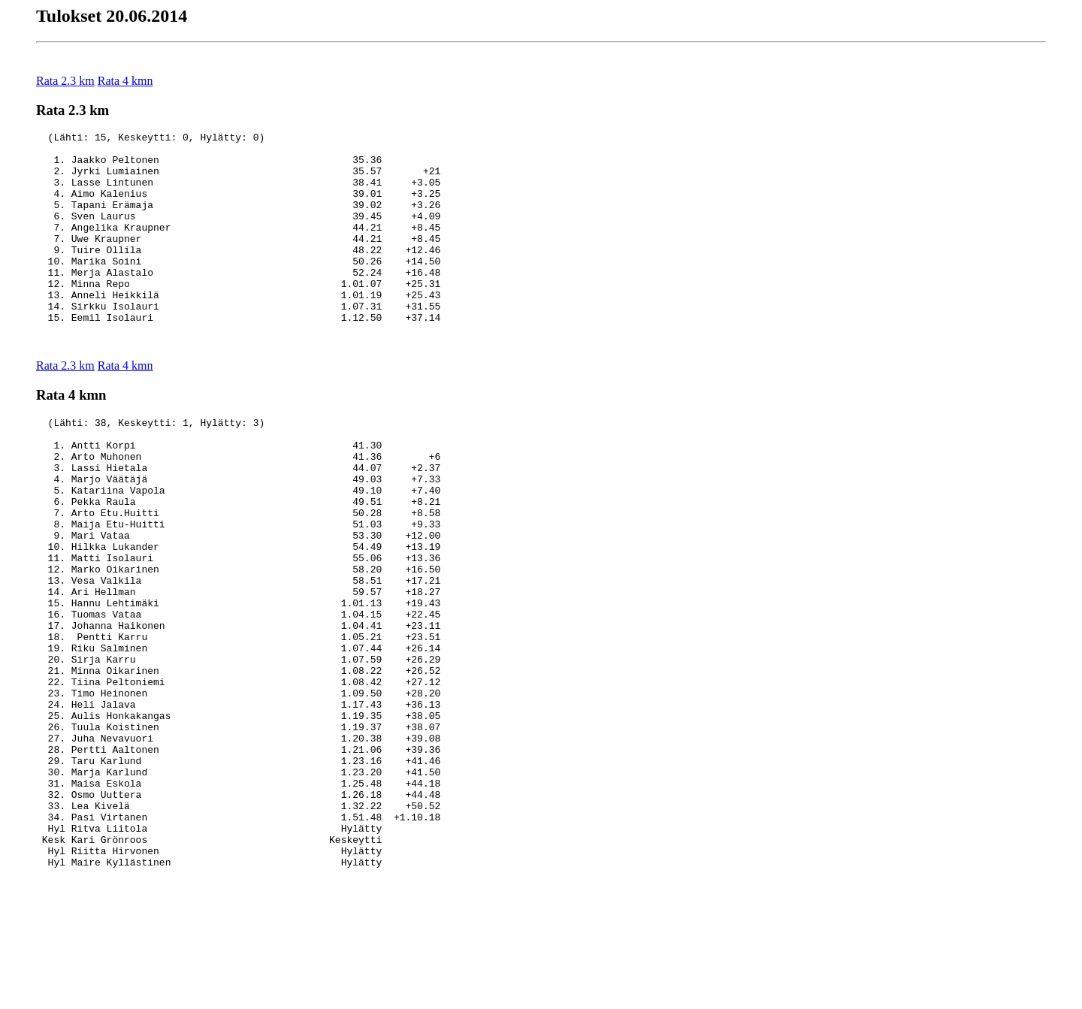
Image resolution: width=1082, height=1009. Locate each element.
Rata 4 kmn (125, 80)
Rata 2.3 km (65, 80)
